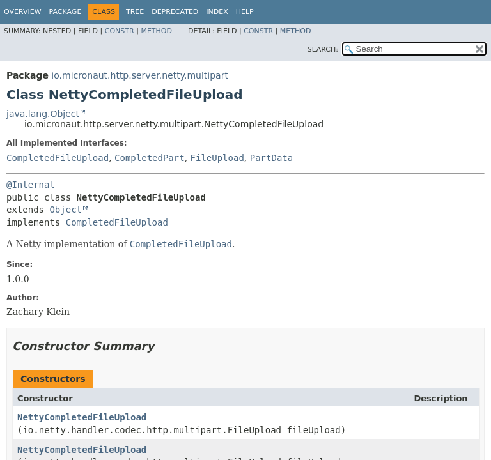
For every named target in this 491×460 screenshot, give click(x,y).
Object (65, 209)
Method (156, 31)
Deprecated (175, 12)
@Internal (30, 185)
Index (217, 12)
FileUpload (217, 158)
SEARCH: (323, 49)
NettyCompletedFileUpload (81, 417)
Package (65, 12)
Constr (119, 31)
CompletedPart (149, 158)
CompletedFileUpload (57, 158)
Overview (23, 12)
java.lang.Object (42, 114)
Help (245, 12)
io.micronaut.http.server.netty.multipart (139, 75)
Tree (135, 12)
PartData (271, 158)
